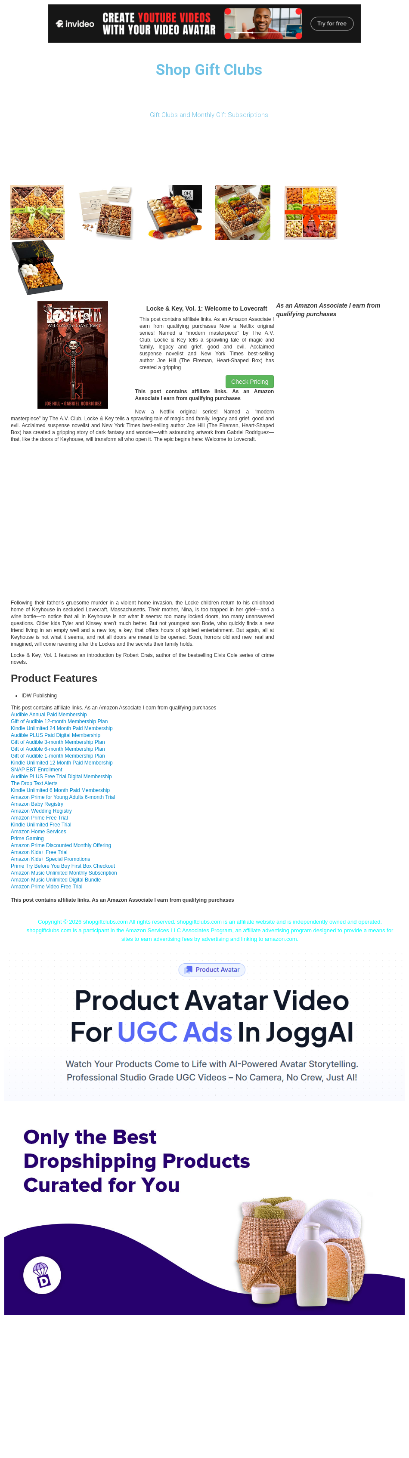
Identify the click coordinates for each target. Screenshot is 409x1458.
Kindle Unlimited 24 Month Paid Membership (62, 728)
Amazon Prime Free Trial (39, 818)
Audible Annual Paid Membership (49, 715)
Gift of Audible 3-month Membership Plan (58, 742)
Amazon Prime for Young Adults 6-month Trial (63, 797)
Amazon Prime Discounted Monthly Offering (61, 845)
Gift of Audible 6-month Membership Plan (58, 749)
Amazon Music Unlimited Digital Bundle (56, 880)
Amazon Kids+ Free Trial (39, 852)
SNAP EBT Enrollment (36, 770)
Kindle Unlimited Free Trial (41, 825)
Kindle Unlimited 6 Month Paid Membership (60, 790)
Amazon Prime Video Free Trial (47, 887)
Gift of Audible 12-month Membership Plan (59, 721)
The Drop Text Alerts (34, 783)
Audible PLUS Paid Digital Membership (55, 735)
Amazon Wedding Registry (41, 811)
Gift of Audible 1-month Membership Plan (58, 756)
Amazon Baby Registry (37, 804)
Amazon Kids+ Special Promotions (50, 859)
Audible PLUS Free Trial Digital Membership (61, 777)
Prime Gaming (27, 838)
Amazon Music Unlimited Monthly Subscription (64, 873)
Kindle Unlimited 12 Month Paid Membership (62, 763)
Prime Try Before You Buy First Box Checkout (63, 866)
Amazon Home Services (38, 832)
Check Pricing (249, 381)
